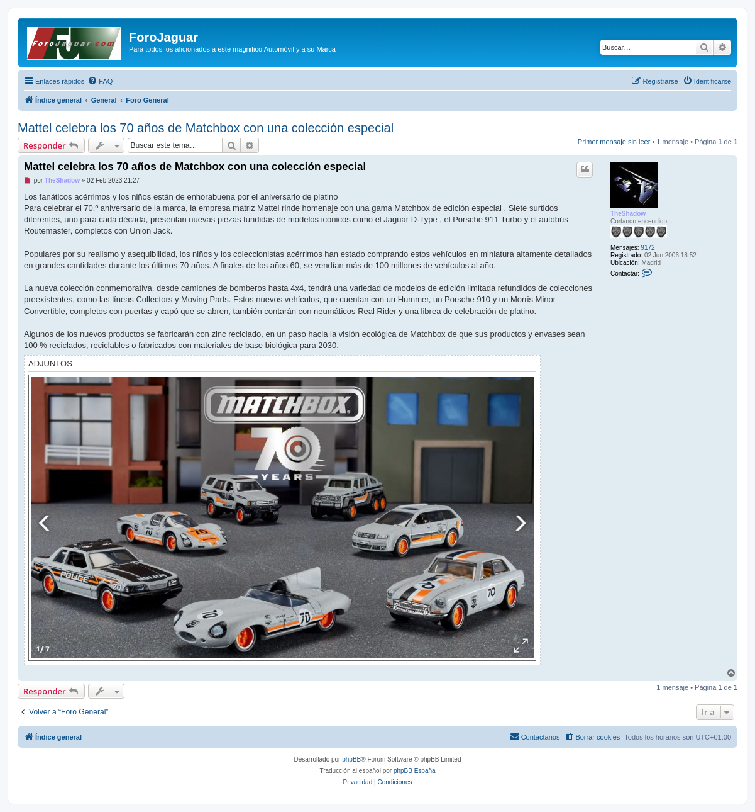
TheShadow (628, 213)
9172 (647, 247)
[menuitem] (100, 81)
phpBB (351, 759)
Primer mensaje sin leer (614, 141)
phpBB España (415, 770)
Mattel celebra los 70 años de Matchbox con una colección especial (206, 128)
